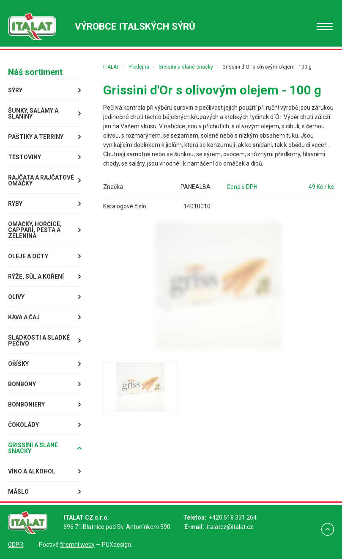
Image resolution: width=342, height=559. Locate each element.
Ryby (15, 203)
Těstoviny (24, 157)
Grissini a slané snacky (33, 448)
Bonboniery (26, 404)
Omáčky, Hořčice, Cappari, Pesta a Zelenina (35, 230)
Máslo (18, 491)
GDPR (15, 544)
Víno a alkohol (31, 471)
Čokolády (23, 424)
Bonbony (22, 384)
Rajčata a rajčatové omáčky (41, 180)
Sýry (15, 90)
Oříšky (18, 363)
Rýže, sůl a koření (36, 276)
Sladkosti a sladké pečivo (39, 340)
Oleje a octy (28, 256)
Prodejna (139, 67)
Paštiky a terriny (35, 136)
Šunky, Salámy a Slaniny (33, 113)
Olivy (16, 296)
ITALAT (111, 67)
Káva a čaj (24, 317)
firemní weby (77, 544)
